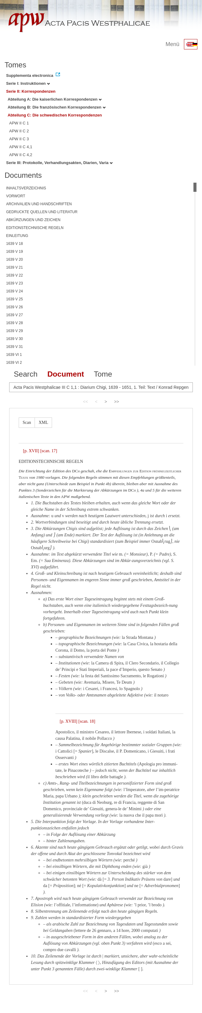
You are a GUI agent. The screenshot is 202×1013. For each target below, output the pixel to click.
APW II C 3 (19, 139)
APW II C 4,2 (20, 154)
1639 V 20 (14, 259)
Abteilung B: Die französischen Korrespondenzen (57, 107)
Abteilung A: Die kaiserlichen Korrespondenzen (55, 99)
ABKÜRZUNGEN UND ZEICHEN (33, 220)
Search (26, 374)
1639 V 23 (14, 283)
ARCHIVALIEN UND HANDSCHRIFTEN (39, 204)
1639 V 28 (14, 323)
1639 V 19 (14, 251)
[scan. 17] (48, 451)
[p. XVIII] (68, 721)
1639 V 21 (14, 267)
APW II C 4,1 (20, 147)
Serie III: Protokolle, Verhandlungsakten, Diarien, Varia (59, 162)
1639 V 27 (14, 315)
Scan (27, 422)
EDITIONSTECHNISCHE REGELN (34, 228)
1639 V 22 (14, 275)
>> (116, 401)
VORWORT (15, 196)
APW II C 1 (19, 123)
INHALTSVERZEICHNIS (26, 188)
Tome (103, 374)
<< (85, 401)
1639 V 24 (14, 291)
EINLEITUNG (17, 236)
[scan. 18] (86, 721)
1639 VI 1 (14, 355)
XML (43, 422)
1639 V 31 (14, 347)
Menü (172, 44)
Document (65, 374)
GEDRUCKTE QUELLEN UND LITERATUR (41, 212)
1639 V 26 (14, 307)
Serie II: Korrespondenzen (30, 91)
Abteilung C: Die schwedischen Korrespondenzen (55, 115)
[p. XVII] (31, 451)
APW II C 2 (19, 131)
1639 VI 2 (14, 362)
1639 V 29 (14, 331)
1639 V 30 (14, 339)
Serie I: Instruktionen (28, 83)
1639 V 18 (14, 244)
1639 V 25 (14, 299)
